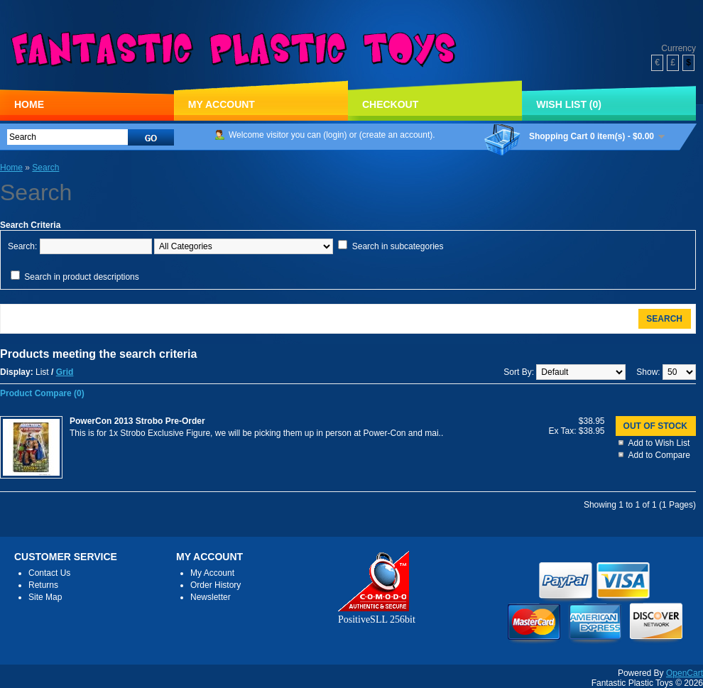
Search (45, 168)
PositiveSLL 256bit (376, 614)
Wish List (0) (568, 104)
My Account (221, 104)
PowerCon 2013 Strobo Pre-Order (137, 421)
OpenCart (684, 673)
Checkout (390, 104)
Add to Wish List (659, 443)
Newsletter (210, 597)
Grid (65, 372)
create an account (396, 135)
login (335, 135)
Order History (215, 585)
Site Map (45, 597)
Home (29, 104)
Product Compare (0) (42, 393)
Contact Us (49, 573)
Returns (43, 585)
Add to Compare (659, 455)
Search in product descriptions (81, 277)
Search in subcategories (398, 246)
